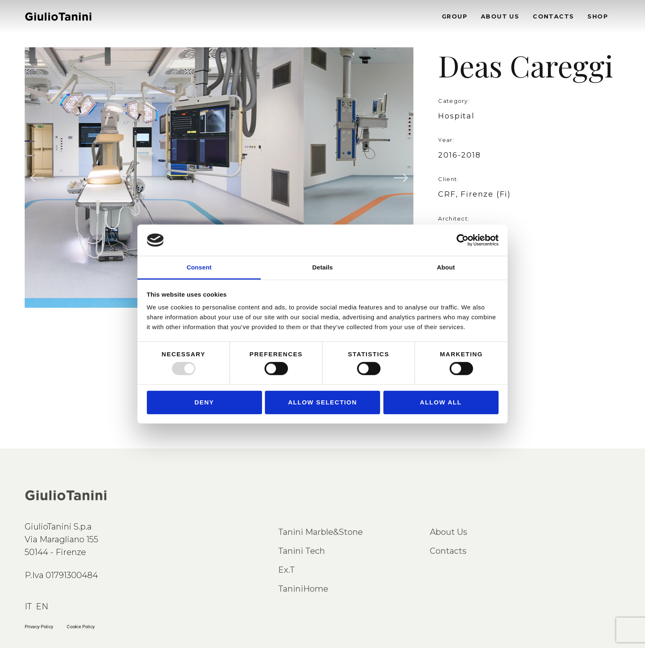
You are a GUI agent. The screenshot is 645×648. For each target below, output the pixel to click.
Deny (204, 402)
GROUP (454, 16)
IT (28, 606)
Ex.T (286, 570)
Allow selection (322, 402)
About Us (448, 532)
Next (400, 177)
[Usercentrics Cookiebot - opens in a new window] (463, 240)
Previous (37, 177)
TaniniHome (303, 589)
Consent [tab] (199, 267)
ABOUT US (500, 16)
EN (42, 606)
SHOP (597, 16)
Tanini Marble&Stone (320, 532)
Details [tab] (322, 267)
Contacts (448, 551)
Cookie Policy (81, 626)
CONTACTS (553, 16)
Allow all (441, 402)
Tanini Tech (301, 551)
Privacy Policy (39, 626)
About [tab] (446, 267)
